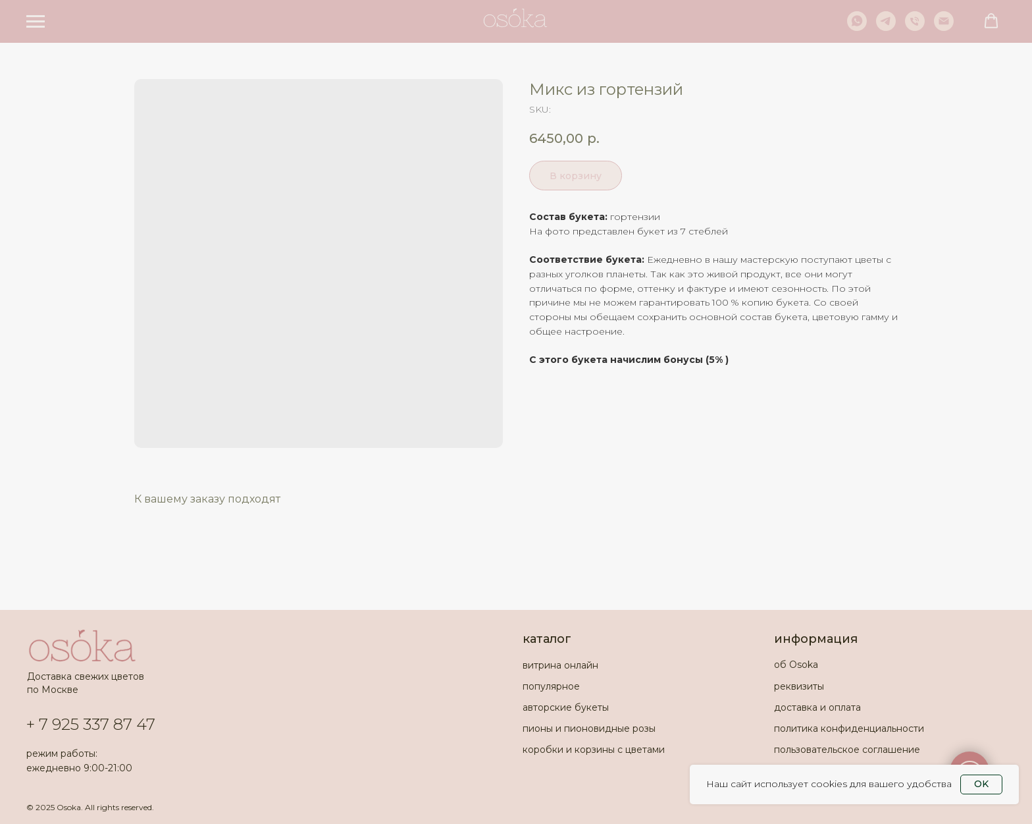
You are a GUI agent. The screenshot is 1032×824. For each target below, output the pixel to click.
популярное (551, 686)
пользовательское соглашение (847, 749)
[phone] (915, 27)
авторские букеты (566, 707)
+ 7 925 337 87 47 (90, 724)
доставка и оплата (817, 707)
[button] (991, 21)
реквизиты (799, 686)
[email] (944, 27)
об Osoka (796, 665)
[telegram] (886, 27)
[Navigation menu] (35, 21)
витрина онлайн (560, 665)
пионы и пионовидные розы (589, 728)
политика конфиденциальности (849, 728)
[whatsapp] (857, 27)
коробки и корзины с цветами (594, 749)
